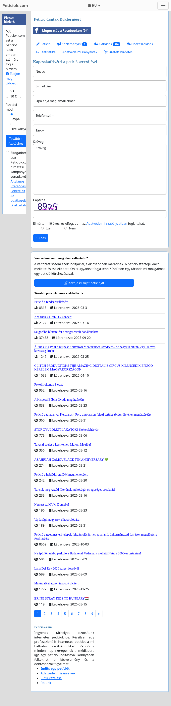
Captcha (39, 200)
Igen (49, 228)
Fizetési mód (11, 107)
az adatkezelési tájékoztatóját (21, 200)
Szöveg (38, 141)
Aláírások (107, 44)
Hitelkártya (19, 129)
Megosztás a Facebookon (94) (60, 30)
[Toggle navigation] (163, 6)
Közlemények (72, 44)
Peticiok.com (15, 5)
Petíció (43, 44)
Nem (72, 228)
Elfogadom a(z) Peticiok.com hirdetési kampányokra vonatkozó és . (21, 179)
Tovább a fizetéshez (15, 141)
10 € (13, 96)
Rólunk (46, 683)
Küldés (41, 238)
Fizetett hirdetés (118, 52)
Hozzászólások (140, 44)
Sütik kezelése (51, 678)
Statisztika (46, 52)
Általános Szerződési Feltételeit (19, 186)
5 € (12, 91)
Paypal (16, 119)
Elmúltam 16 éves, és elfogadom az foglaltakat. (89, 223)
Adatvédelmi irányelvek (79, 52)
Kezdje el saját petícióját (84, 283)
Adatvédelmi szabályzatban (106, 223)
